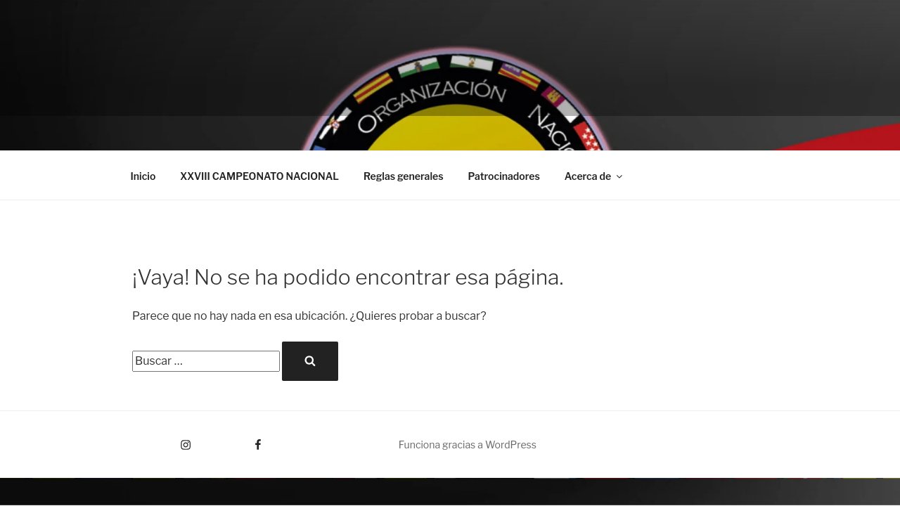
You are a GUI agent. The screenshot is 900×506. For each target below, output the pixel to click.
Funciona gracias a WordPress (467, 444)
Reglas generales (404, 176)
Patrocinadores (504, 176)
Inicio (143, 176)
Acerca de (594, 176)
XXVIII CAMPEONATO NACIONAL (259, 176)
